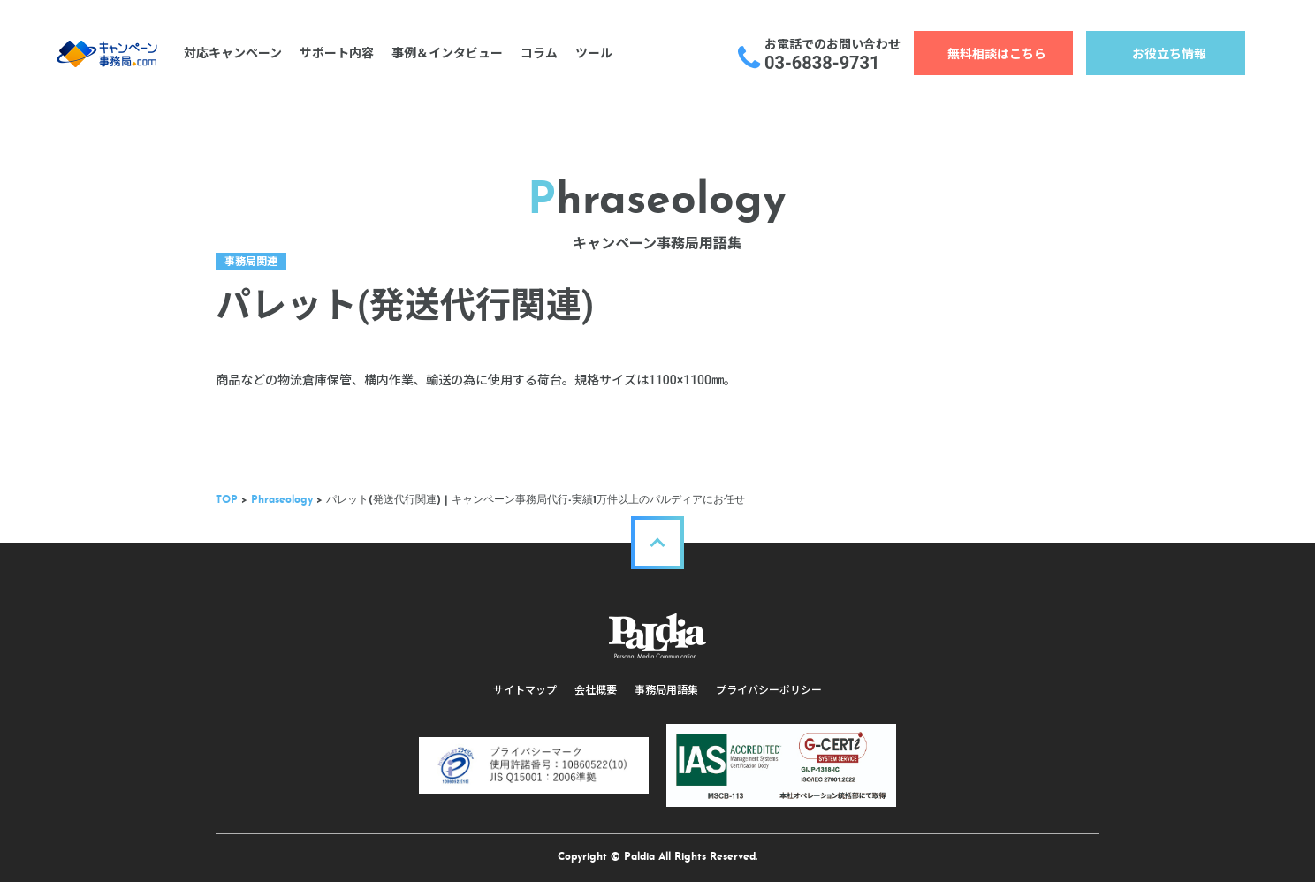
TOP (227, 500)
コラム (539, 53)
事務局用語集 (666, 690)
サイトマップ (525, 690)
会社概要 (595, 690)
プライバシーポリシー (769, 690)
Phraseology (282, 500)
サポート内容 (337, 53)
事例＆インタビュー (447, 53)
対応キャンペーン (233, 53)
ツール (593, 53)
